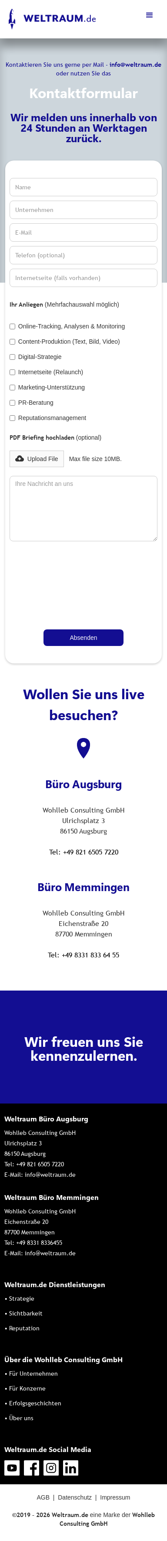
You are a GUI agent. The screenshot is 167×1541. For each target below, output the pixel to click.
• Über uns (18, 1418)
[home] (50, 19)
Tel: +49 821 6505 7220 (83, 852)
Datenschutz (75, 1497)
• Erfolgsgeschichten (32, 1403)
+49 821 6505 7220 (40, 1164)
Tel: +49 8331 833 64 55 (83, 955)
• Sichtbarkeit (23, 1313)
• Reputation (22, 1328)
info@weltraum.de (50, 1175)
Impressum (115, 1497)
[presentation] (45, 577)
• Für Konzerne (25, 1388)
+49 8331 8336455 (39, 1243)
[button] (150, 15)
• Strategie (19, 1298)
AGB (43, 1497)
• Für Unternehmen (31, 1373)
